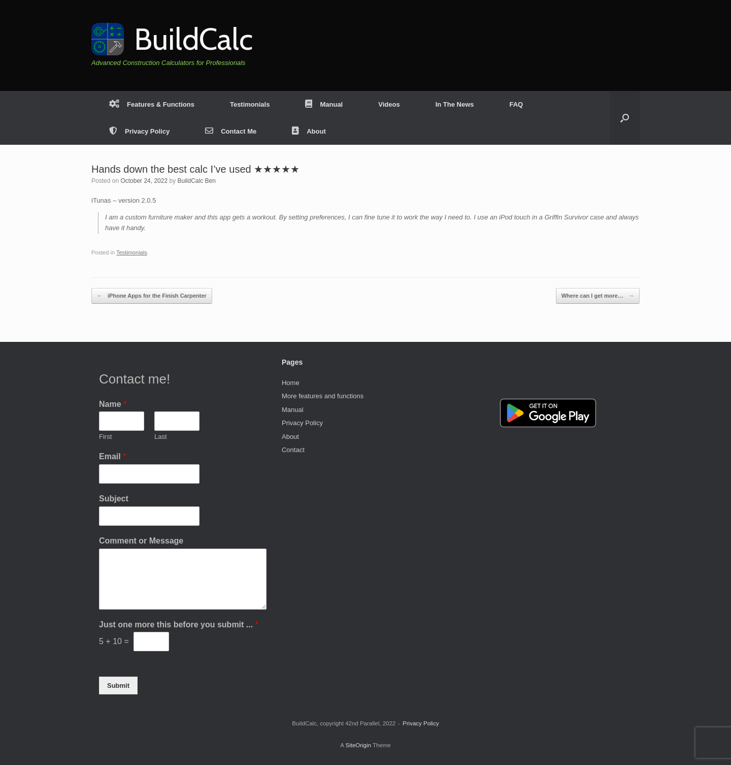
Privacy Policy (139, 131)
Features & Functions (151, 104)
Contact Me (230, 131)
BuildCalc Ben (196, 180)
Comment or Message (141, 540)
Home (291, 383)
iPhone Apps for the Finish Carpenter (152, 296)
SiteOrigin (358, 745)
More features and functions (322, 396)
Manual (324, 104)
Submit (118, 685)
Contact (293, 450)
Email (112, 456)
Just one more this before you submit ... (178, 624)
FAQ (516, 104)
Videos (389, 104)
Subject (113, 498)
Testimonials (250, 104)
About (309, 131)
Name (112, 404)
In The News (455, 104)
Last (160, 436)
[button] (625, 118)
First (105, 436)
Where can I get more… (597, 296)
